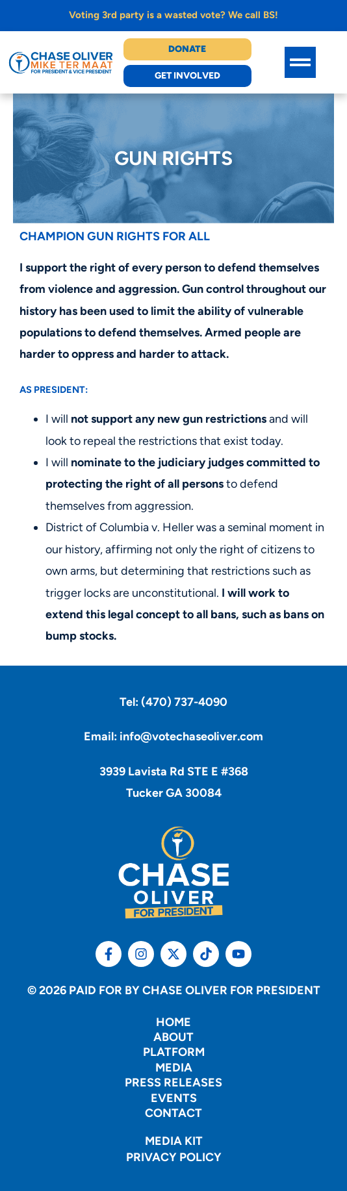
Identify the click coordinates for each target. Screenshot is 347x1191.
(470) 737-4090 (184, 702)
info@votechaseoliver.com (191, 736)
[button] (300, 62)
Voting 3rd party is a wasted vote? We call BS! (173, 15)
